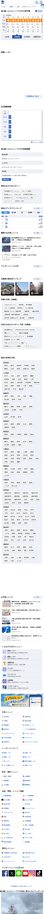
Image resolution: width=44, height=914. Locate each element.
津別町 (18, 406)
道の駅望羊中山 (8, 329)
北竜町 (19, 523)
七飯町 (13, 550)
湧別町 (18, 424)
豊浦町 (32, 469)
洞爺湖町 (25, 472)
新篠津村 (26, 503)
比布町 (19, 379)
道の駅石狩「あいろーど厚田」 (12, 339)
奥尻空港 (25, 314)
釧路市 (6, 441)
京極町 (34, 533)
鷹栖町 (32, 376)
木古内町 (6, 550)
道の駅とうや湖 (19, 201)
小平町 (18, 396)
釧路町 (12, 441)
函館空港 (27, 311)
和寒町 (12, 385)
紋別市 (6, 424)
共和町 (13, 536)
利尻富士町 (26, 368)
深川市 (32, 513)
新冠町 (18, 482)
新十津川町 (26, 519)
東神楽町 (6, 379)
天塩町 (19, 399)
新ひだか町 (15, 486)
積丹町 (6, 540)
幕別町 (18, 458)
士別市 (12, 376)
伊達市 (26, 469)
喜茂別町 (27, 533)
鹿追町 (32, 452)
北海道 (11, 6)
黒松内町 (25, 530)
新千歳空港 (29, 304)
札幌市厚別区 (34, 496)
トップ (3, 6)
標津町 (26, 434)
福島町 (24, 547)
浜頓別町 (19, 365)
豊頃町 (31, 458)
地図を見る (6, 179)
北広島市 (6, 503)
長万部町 (31, 550)
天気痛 (5, 121)
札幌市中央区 (7, 493)
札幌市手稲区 (7, 499)
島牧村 (12, 530)
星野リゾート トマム (10, 333)
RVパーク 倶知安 (26, 191)
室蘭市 (6, 469)
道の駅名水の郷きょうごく (30, 194)
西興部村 (6, 427)
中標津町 (19, 434)
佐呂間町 (14, 410)
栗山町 (6, 519)
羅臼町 (32, 434)
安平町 (32, 472)
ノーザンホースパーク (29, 346)
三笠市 (6, 513)
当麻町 (13, 379)
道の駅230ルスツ (8, 197)
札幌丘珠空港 (35, 311)
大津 (6, 220)
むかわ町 (6, 475)
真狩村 (13, 533)
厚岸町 (18, 441)
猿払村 (12, 365)
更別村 (32, 455)
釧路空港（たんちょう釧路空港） (13, 311)
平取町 (12, 482)
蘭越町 (32, 530)
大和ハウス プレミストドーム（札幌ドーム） (16, 343)
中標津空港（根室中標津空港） (12, 314)
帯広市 (6, 452)
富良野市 (25, 376)
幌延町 (33, 368)
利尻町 (18, 368)
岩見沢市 (12, 510)
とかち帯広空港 (29, 308)
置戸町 (19, 417)
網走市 (6, 406)
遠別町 (13, 399)
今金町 (12, 561)
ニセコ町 (6, 533)
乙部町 (33, 557)
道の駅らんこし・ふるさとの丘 (12, 194)
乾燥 (5, 126)
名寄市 (18, 376)
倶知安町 (6, 536)
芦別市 (26, 510)
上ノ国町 (19, 557)
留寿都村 (20, 533)
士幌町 (18, 452)
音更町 (12, 452)
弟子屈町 (6, 445)
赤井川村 (31, 540)
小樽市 (6, 530)
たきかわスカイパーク (10, 304)
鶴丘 (6, 227)
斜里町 (24, 406)
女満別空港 (31, 318)
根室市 (6, 434)
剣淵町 (18, 385)
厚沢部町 (26, 557)
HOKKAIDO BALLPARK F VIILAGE (25, 329)
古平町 (12, 540)
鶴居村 (13, 445)
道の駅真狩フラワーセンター (12, 191)
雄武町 (13, 427)
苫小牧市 (12, 469)
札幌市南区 (17, 496)
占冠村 (6, 385)
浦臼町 (18, 519)
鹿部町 (19, 550)
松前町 (18, 547)
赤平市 (32, 510)
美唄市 (19, 510)
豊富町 (6, 368)
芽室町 (18, 455)
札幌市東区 (25, 493)
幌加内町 (21, 389)
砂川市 (18, 513)
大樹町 (6, 458)
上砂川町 (20, 516)
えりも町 (6, 486)
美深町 (31, 385)
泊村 (25, 536)
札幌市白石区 (34, 493)
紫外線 (5, 117)
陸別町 (12, 461)
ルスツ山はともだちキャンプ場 (24, 197)
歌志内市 (25, 513)
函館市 (6, 547)
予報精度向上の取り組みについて (21, 886)
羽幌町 (31, 396)
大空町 (21, 410)
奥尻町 (6, 561)
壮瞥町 (6, 472)
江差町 (12, 557)
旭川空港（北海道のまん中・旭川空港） (14, 318)
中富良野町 (28, 382)
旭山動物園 (30, 336)
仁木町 (18, 540)
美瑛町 (12, 382)
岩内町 (19, 536)
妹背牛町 (33, 519)
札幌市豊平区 (7, 496)
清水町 (12, 455)
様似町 (31, 482)
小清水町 (6, 410)
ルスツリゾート (8, 201)
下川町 (24, 385)
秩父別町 (6, 523)
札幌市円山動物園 (23, 333)
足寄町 (6, 461)
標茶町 (31, 441)
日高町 (6, 482)
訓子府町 (12, 417)
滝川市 (12, 513)
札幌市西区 (25, 496)
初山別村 (6, 399)
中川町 (14, 389)
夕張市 (6, 510)
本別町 (37, 458)
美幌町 (12, 406)
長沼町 (33, 516)
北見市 (6, 417)
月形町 (12, 519)
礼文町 (12, 368)
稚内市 (6, 365)
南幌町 (6, 516)
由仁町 (27, 516)
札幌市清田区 (17, 499)
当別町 (19, 503)
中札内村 (25, 455)
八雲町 (6, 557)
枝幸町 (33, 365)
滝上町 (24, 424)
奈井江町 (12, 516)
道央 (18, 6)
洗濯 (5, 136)
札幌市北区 (17, 493)
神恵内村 (31, 536)
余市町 (24, 540)
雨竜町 (13, 523)
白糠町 (19, 445)
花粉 (5, 131)
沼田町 (26, 523)
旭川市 (6, 376)
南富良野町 (37, 382)
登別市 (19, 469)
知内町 (31, 547)
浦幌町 (18, 461)
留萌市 (6, 396)
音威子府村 (7, 389)
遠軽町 (12, 424)
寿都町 (18, 530)
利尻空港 (21, 304)
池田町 (24, 458)
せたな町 (19, 561)
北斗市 (12, 547)
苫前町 (24, 396)
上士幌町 (25, 452)
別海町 (12, 434)
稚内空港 (20, 308)
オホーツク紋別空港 (9, 308)
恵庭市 (38, 499)
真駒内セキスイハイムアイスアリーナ (14, 336)
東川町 (6, 382)
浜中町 (24, 441)
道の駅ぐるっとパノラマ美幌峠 (12, 346)
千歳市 (32, 499)
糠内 (6, 223)
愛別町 (26, 379)
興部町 (31, 424)
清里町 (31, 406)
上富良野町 (20, 382)
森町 (25, 550)
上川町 (32, 379)
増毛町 (12, 396)
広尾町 (12, 458)
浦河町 (24, 482)
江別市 (25, 499)
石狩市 (13, 503)
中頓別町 (26, 365)
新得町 (6, 455)
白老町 (12, 472)
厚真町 (18, 472)
